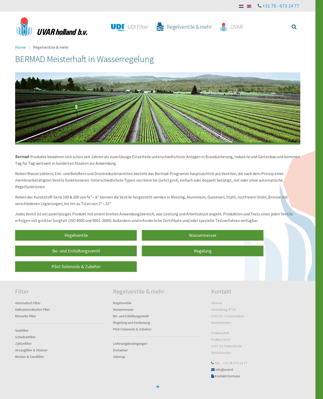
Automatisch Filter (27, 303)
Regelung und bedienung (131, 323)
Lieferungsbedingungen (130, 343)
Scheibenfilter (25, 337)
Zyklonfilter (23, 343)
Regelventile (76, 235)
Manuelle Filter (25, 316)
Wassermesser (203, 235)
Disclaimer (120, 350)
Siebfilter (22, 330)
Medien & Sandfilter (29, 357)
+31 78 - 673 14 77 (280, 6)
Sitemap (119, 357)
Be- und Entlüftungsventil (76, 251)
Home (20, 47)
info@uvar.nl (224, 369)
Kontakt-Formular (227, 376)
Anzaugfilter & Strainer (31, 350)
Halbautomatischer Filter (32, 309)
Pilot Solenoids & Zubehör (76, 266)
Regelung (203, 251)
